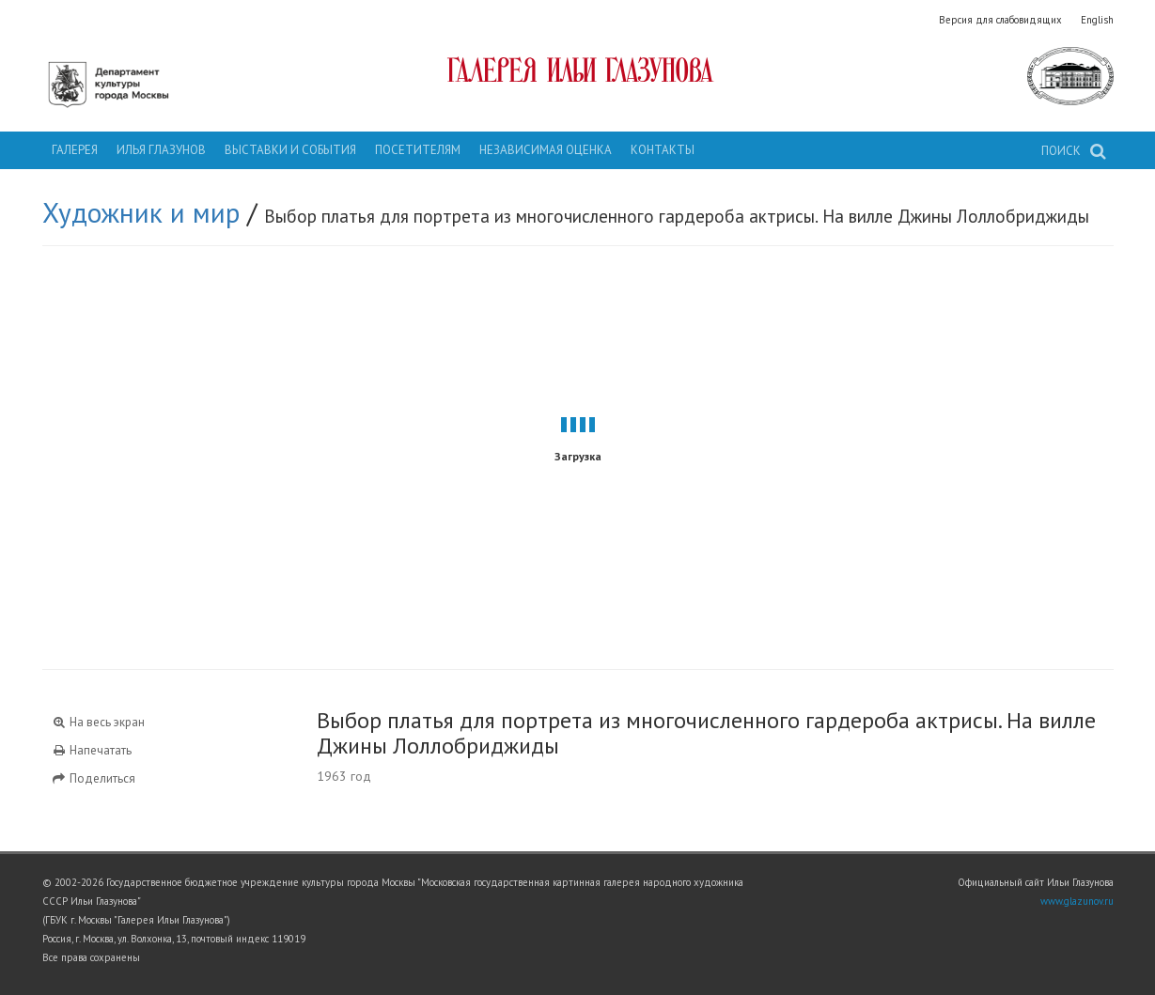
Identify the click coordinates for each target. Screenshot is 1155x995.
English (1097, 19)
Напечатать (92, 750)
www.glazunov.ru (1077, 901)
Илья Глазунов (161, 150)
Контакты (663, 150)
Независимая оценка (545, 150)
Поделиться (94, 778)
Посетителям (417, 150)
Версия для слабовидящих (1000, 19)
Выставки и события (290, 150)
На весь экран (99, 722)
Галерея (75, 150)
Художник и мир (141, 212)
